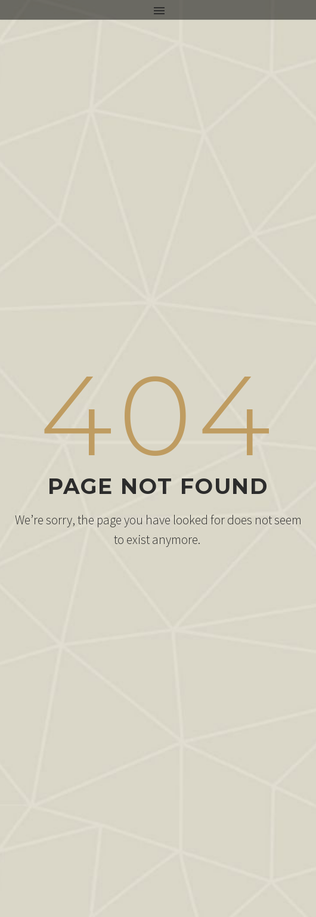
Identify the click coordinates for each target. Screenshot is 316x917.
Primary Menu (159, 10)
